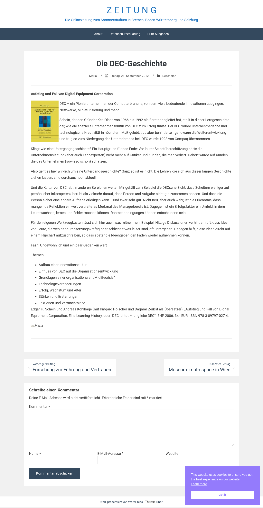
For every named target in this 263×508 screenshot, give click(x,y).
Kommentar (39, 407)
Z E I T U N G (131, 10)
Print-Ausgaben (158, 34)
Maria (92, 76)
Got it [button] (222, 494)
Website (172, 454)
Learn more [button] (199, 484)
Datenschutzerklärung (125, 34)
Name (35, 454)
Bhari (160, 502)
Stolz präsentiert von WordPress (121, 502)
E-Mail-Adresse (110, 454)
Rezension (170, 76)
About (98, 34)
